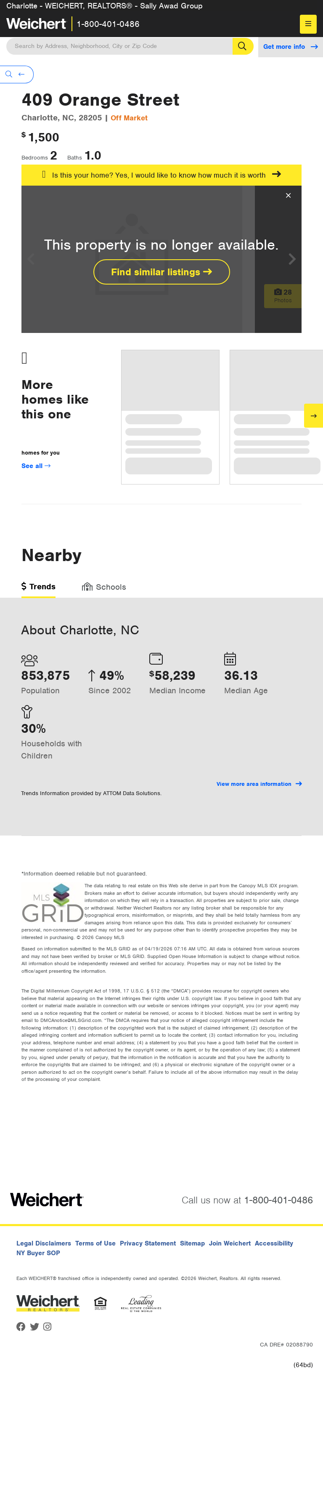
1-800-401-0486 (108, 24)
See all (35, 466)
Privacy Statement (148, 1243)
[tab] (38, 589)
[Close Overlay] (288, 196)
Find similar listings (161, 272)
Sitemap (192, 1243)
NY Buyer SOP (38, 1253)
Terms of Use (95, 1243)
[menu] (308, 24)
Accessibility (274, 1243)
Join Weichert (230, 1243)
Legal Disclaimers (43, 1243)
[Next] (313, 416)
